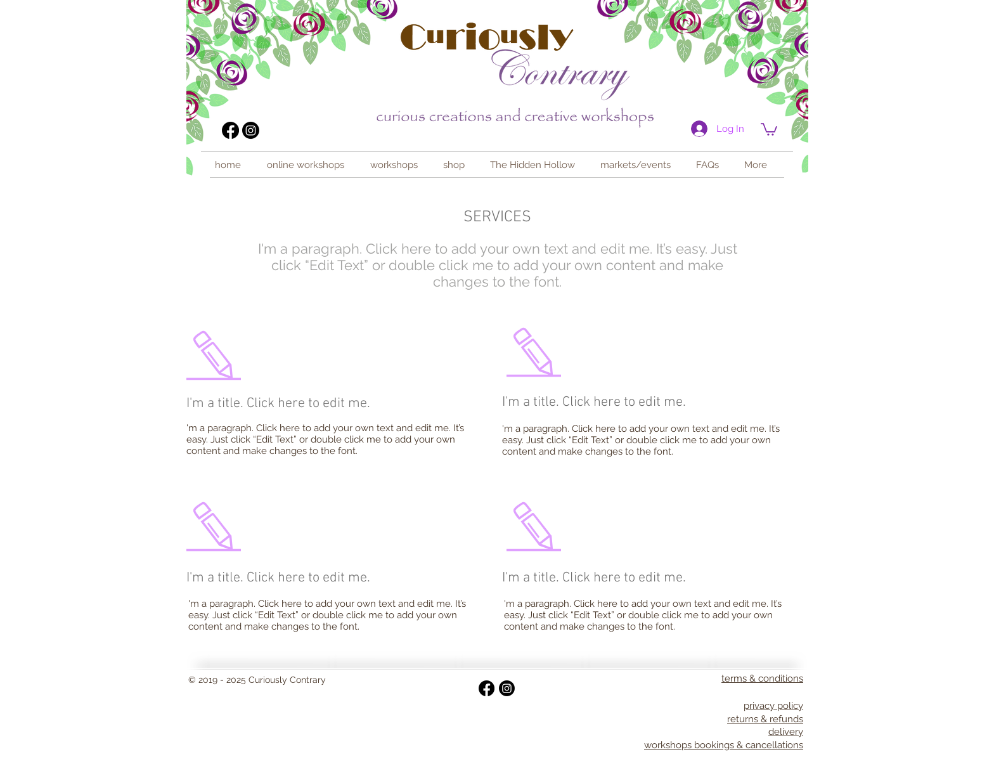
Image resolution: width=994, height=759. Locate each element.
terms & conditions (762, 678)
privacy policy (773, 705)
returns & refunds (765, 719)
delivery (785, 731)
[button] (397, 165)
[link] (769, 129)
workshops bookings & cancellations (723, 745)
